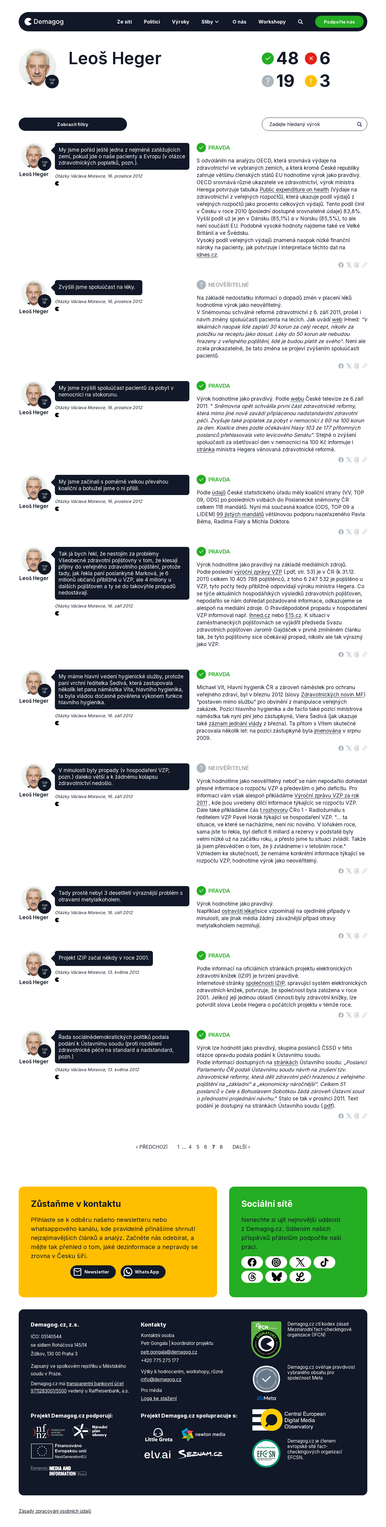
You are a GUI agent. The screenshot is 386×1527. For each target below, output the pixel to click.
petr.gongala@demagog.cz (169, 1352)
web (337, 319)
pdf (328, 1106)
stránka (206, 449)
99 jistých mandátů (240, 514)
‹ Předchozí (152, 1147)
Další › (241, 1147)
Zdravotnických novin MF (332, 694)
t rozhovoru (274, 810)
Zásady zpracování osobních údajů (55, 1511)
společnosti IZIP (265, 983)
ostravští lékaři (239, 911)
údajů (219, 492)
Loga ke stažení (159, 1398)
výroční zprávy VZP (258, 572)
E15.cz (293, 615)
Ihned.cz (259, 615)
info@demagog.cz (161, 1379)
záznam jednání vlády (235, 723)
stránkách (286, 1062)
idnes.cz (207, 254)
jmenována (327, 730)
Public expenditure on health (294, 189)
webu (297, 399)
